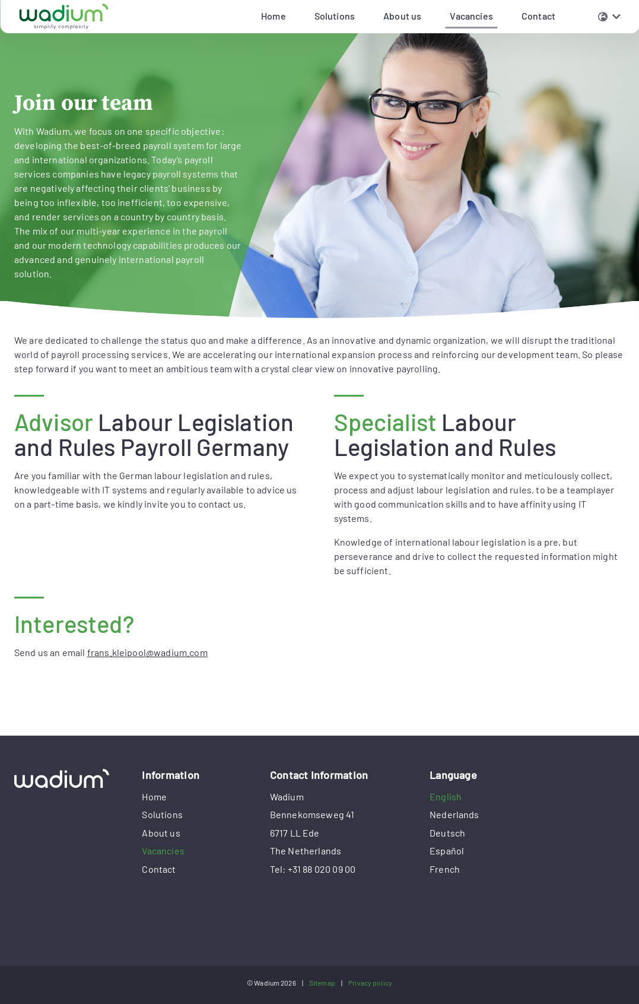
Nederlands (454, 814)
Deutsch (447, 832)
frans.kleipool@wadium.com (147, 652)
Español (447, 850)
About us (161, 832)
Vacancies (471, 15)
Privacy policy (370, 982)
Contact (159, 869)
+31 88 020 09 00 (322, 869)
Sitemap (322, 982)
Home (154, 796)
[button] (609, 16)
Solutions (162, 814)
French (445, 869)
